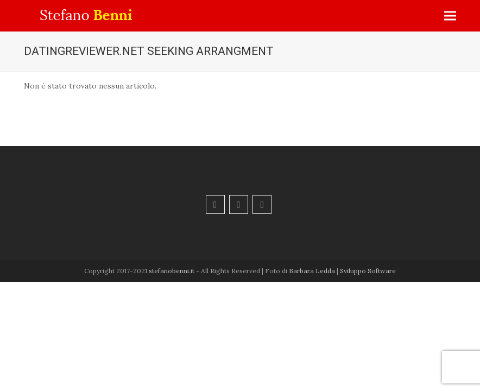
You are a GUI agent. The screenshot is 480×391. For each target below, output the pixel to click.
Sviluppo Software (368, 271)
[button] (450, 16)
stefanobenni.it (171, 271)
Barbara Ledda (312, 271)
